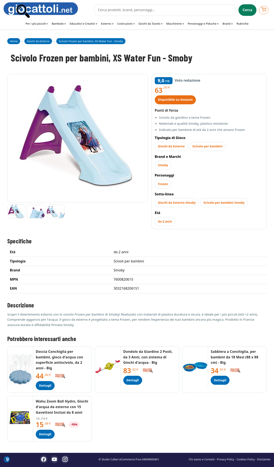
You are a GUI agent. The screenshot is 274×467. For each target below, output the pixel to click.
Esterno (106, 23)
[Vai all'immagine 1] (16, 211)
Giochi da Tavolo (149, 23)
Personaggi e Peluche (202, 23)
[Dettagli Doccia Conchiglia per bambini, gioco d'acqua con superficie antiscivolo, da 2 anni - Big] (20, 369)
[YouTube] (54, 459)
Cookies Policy (246, 459)
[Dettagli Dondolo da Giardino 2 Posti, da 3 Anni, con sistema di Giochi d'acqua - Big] (108, 366)
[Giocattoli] (47, 10)
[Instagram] (65, 459)
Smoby (163, 165)
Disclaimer (264, 459)
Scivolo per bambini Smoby (223, 203)
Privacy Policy (225, 459)
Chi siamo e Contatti (202, 459)
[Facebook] (44, 459)
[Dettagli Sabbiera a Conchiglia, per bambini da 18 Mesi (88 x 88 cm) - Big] (195, 366)
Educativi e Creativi (82, 23)
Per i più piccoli (35, 23)
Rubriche (243, 23)
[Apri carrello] (263, 10)
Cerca (247, 9)
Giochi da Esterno (171, 146)
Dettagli (45, 385)
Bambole (58, 23)
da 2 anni (165, 221)
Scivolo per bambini (207, 146)
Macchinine (174, 23)
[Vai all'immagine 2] (36, 211)
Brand (226, 23)
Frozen (163, 184)
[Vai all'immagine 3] (56, 211)
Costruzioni (125, 23)
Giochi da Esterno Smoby (177, 203)
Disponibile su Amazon (175, 99)
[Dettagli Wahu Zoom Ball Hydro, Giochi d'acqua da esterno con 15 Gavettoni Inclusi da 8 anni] (20, 418)
